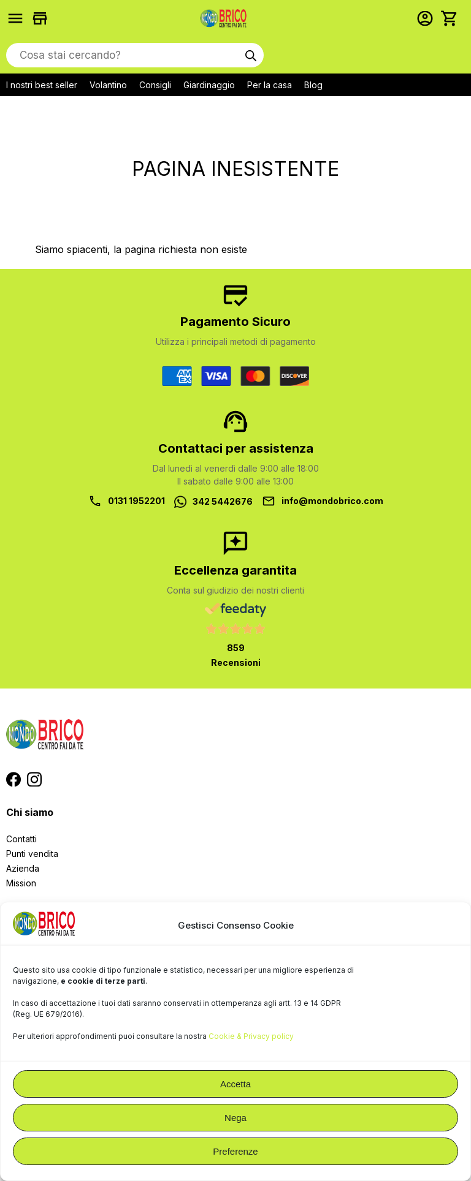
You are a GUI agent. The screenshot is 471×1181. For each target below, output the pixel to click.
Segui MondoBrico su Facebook (13, 779)
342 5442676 (223, 501)
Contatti (21, 839)
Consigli (155, 85)
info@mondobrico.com (332, 501)
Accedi (428, 18)
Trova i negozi (43, 18)
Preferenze (235, 1151)
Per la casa (269, 85)
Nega (235, 1117)
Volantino (108, 85)
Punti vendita (32, 853)
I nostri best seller (41, 85)
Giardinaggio (209, 85)
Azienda (22, 868)
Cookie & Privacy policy (251, 1036)
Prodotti (18, 18)
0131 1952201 (136, 501)
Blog (313, 85)
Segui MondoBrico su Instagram (34, 779)
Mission (21, 883)
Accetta (235, 1084)
